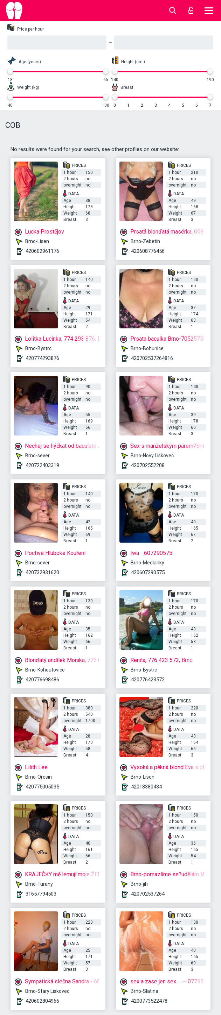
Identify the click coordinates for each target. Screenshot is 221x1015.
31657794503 (41, 894)
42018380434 (146, 787)
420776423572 (148, 679)
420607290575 (148, 572)
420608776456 (148, 251)
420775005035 (42, 787)
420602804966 (42, 1001)
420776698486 (42, 679)
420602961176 (42, 251)
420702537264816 (152, 358)
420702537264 (148, 894)
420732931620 (42, 572)
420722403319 (42, 465)
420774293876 (42, 358)
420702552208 (148, 465)
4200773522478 (149, 1001)
